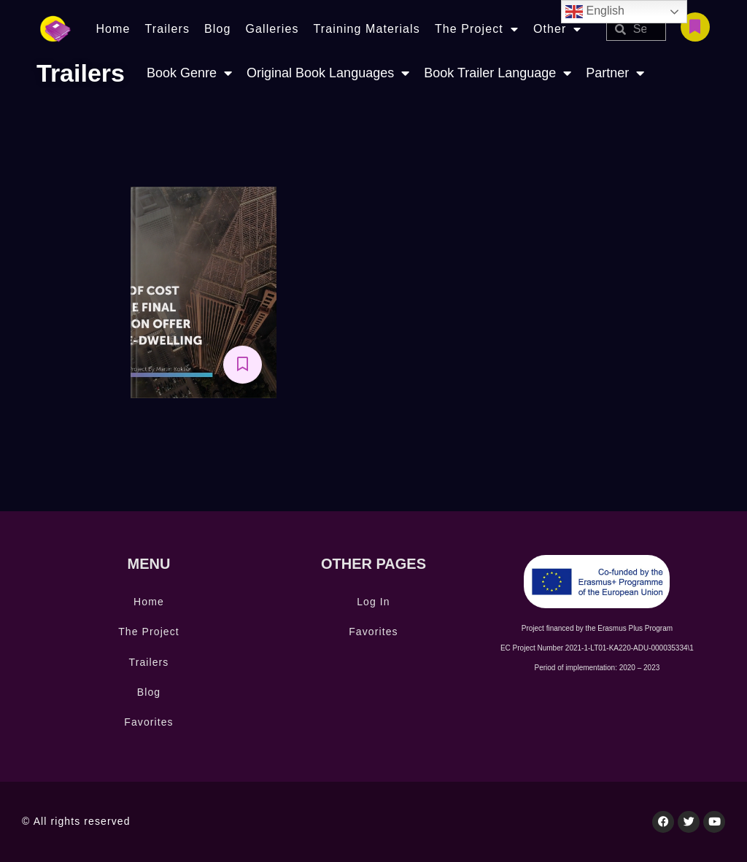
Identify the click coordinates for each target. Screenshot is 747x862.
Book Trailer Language (497, 73)
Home (113, 29)
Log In (373, 601)
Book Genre (189, 73)
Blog (217, 29)
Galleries (271, 29)
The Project (477, 29)
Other (557, 29)
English (594, 11)
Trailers (167, 29)
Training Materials (367, 29)
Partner (615, 73)
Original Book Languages (328, 73)
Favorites (148, 722)
